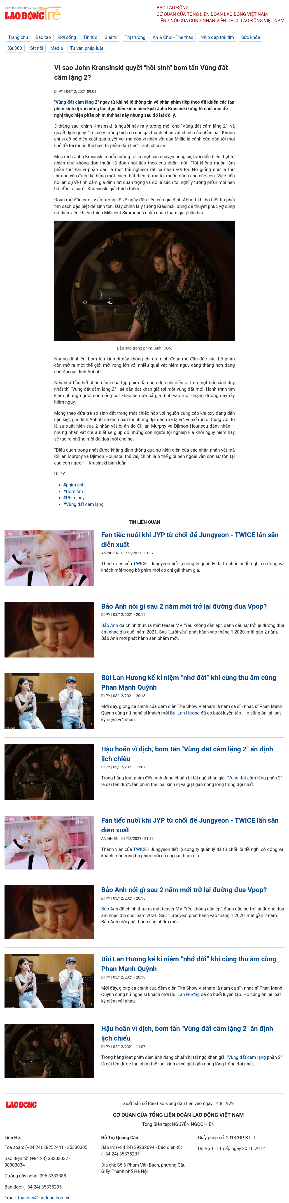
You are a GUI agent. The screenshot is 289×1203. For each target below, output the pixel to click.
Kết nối (36, 48)
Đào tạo (43, 37)
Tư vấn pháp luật (86, 48)
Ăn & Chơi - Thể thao (173, 37)
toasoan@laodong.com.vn (44, 1198)
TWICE (140, 563)
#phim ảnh (74, 485)
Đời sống (67, 37)
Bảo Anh (109, 625)
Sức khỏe (250, 37)
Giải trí (111, 37)
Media (56, 48)
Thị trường (135, 37)
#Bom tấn (73, 491)
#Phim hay (74, 497)
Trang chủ (18, 37)
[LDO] (49, 559)
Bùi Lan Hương (185, 713)
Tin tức (90, 37)
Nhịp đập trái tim (217, 37)
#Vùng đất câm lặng (83, 504)
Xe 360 (15, 48)
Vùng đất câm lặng (75, 102)
